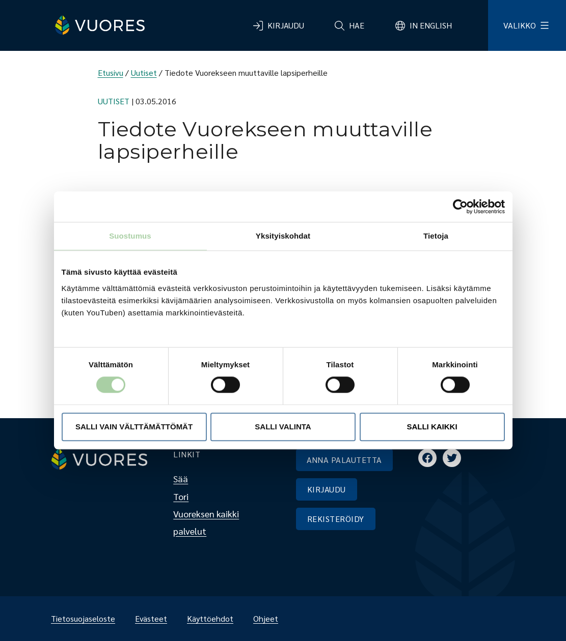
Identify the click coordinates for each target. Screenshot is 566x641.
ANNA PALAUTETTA (344, 459)
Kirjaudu (285, 25)
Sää (180, 478)
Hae (356, 25)
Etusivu (110, 72)
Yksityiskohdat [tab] (283, 235)
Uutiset (144, 72)
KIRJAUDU (326, 489)
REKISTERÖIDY (335, 518)
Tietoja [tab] (435, 235)
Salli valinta (283, 426)
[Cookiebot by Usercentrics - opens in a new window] (460, 206)
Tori (180, 496)
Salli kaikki (432, 426)
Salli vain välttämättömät (134, 426)
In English (431, 25)
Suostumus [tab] (130, 235)
